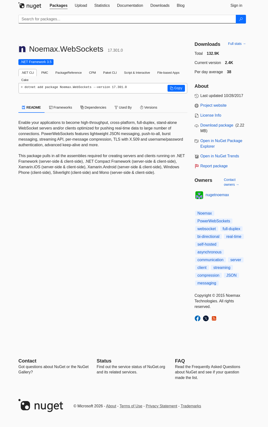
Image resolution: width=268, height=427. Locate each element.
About (111, 406)
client (202, 268)
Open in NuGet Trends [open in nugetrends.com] (219, 156)
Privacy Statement (161, 406)
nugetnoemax (217, 195)
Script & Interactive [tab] (137, 72)
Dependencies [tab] (93, 107)
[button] (176, 88)
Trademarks (191, 406)
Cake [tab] (25, 80)
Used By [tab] (123, 107)
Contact (27, 360)
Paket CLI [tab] (110, 72)
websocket (207, 229)
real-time (233, 236)
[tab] (58, 5)
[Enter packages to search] (127, 19)
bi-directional (209, 236)
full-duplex (231, 229)
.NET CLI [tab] (27, 72)
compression (209, 275)
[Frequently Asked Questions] (180, 360)
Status (104, 360)
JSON (231, 275)
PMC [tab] (44, 72)
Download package (216, 125)
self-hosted (207, 244)
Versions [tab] (148, 107)
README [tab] (31, 107)
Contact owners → (231, 182)
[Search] (241, 19)
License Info (210, 115)
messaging (207, 283)
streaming (221, 268)
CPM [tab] (92, 72)
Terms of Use (131, 406)
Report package (214, 166)
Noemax (205, 213)
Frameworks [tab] (60, 107)
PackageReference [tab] (68, 72)
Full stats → (237, 44)
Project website (213, 105)
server (235, 260)
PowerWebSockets (214, 221)
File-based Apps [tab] (168, 72)
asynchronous (210, 252)
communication (211, 260)
